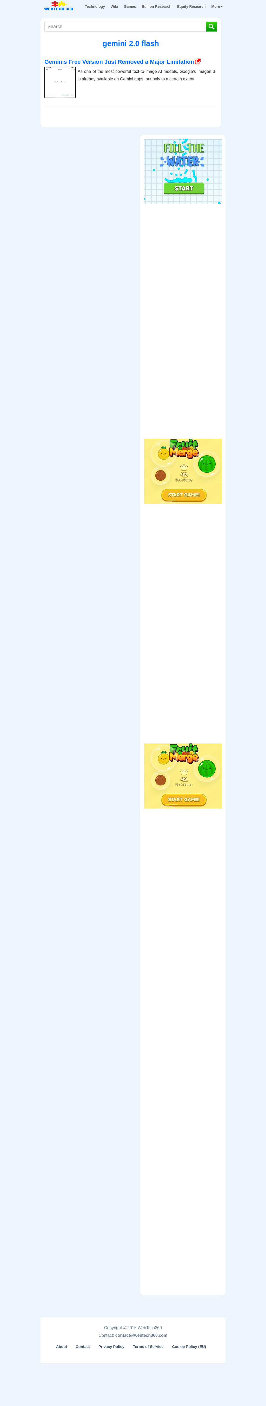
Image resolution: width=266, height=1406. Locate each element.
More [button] (217, 6)
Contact (83, 1347)
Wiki (114, 6)
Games (130, 6)
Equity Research (191, 6)
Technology (95, 6)
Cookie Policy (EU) (189, 1347)
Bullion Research (156, 6)
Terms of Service (148, 1347)
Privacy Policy (111, 1347)
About (61, 1347)
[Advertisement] (183, 239)
